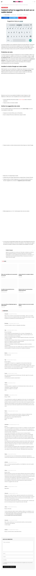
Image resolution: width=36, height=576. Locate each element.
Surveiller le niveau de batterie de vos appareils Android (7, 290)
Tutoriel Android (6, 4)
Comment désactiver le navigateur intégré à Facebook (26, 275)
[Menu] (1, 2)
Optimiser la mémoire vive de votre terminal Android (26, 305)
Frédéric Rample (7, 14)
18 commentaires (19, 14)
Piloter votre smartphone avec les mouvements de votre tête (9, 275)
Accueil (2, 4)
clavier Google (21, 99)
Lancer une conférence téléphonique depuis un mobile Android (9, 305)
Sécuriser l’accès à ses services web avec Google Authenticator (25, 290)
